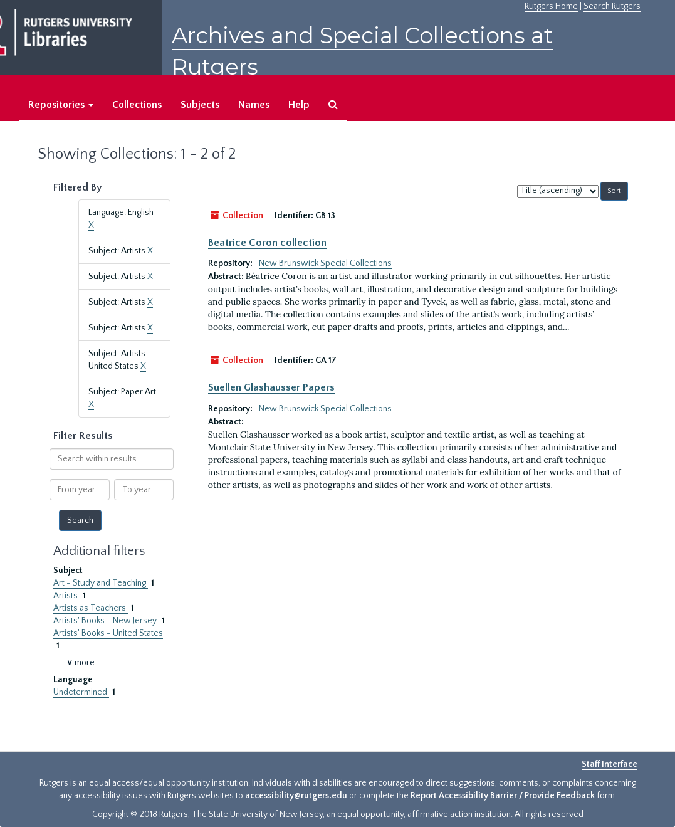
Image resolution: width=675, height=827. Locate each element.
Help (299, 104)
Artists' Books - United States (108, 633)
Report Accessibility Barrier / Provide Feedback (503, 796)
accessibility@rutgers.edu (296, 796)
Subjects (200, 104)
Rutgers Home (551, 6)
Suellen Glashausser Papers (271, 387)
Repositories (60, 104)
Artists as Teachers (90, 608)
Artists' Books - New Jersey (106, 621)
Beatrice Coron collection (267, 242)
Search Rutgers (612, 6)
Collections (137, 104)
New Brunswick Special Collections (325, 263)
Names (253, 104)
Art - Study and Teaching (100, 583)
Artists (66, 596)
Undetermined (81, 692)
